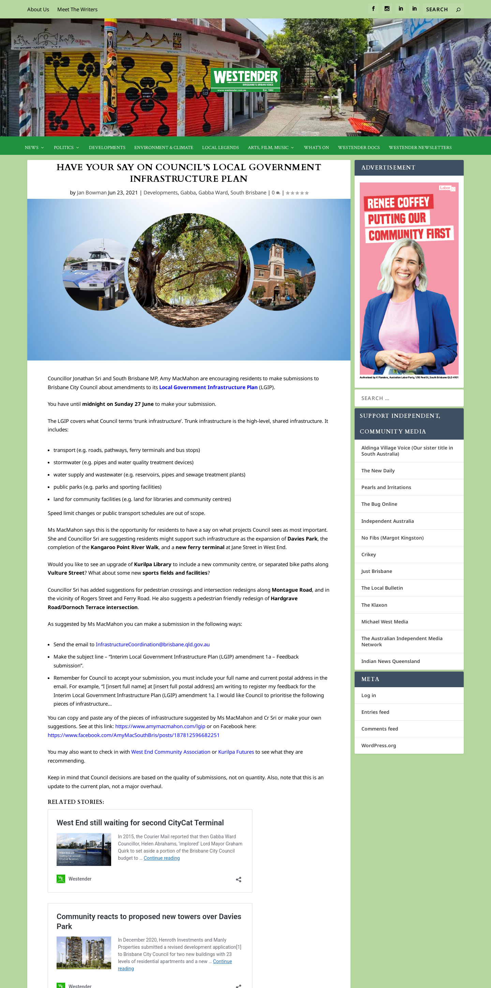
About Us (38, 9)
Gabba (188, 192)
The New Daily (378, 470)
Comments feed (379, 728)
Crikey (368, 554)
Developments (107, 148)
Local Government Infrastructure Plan (208, 387)
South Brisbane (248, 192)
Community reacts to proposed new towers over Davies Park (134, 839)
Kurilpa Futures (236, 751)
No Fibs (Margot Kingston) (392, 537)
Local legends (220, 148)
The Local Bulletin (382, 588)
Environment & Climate (163, 148)
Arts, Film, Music (268, 148)
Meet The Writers (77, 9)
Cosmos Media (73, 980)
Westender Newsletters (420, 148)
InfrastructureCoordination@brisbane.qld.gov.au (152, 644)
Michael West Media (384, 621)
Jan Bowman (92, 192)
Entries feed (375, 712)
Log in (368, 695)
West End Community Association (170, 751)
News (32, 148)
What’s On (316, 148)
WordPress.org (378, 745)
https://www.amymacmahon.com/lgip (161, 726)
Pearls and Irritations (386, 487)
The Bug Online (379, 504)
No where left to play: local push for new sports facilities (128, 858)
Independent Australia (387, 521)
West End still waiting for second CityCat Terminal (120, 820)
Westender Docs (359, 148)
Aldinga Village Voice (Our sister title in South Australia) (407, 450)
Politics (64, 148)
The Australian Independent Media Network (402, 641)
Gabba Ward (213, 192)
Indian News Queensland (390, 661)
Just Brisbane (376, 571)
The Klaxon (374, 605)
